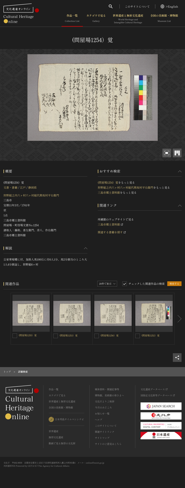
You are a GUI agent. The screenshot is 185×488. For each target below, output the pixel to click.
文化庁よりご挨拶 (104, 401)
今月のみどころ (103, 407)
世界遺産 (53, 431)
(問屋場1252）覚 (150, 335)
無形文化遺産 (56, 437)
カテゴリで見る (96, 18)
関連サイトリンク (104, 431)
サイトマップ (102, 437)
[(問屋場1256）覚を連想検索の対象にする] (96, 336)
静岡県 (32, 187)
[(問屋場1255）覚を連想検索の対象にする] (15, 335)
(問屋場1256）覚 (110, 335)
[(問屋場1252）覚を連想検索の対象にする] (137, 336)
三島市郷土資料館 (109, 192)
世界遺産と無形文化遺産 (128, 18)
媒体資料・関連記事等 (107, 389)
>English (169, 6)
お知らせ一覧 (102, 413)
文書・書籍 (10, 187)
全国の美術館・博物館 (164, 18)
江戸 (23, 187)
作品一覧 (72, 18)
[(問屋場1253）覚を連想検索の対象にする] (55, 336)
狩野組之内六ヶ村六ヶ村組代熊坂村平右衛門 (31, 195)
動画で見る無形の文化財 (62, 443)
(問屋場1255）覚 (28, 335)
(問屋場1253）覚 (68, 335)
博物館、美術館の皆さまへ (109, 395)
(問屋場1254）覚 (108, 182)
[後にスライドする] (178, 319)
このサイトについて (137, 6)
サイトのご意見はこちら (108, 444)
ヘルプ (98, 419)
